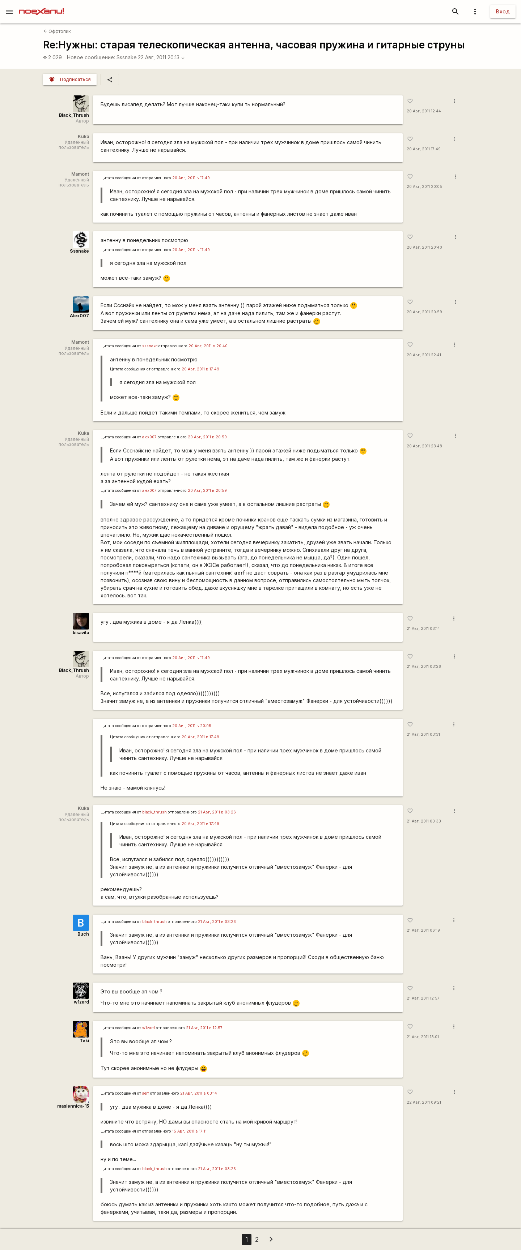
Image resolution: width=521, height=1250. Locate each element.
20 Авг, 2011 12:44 (424, 111)
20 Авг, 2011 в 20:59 (207, 437)
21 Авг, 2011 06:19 (423, 930)
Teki (84, 1040)
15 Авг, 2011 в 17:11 (189, 1131)
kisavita (81, 632)
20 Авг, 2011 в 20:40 (208, 346)
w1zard (81, 1002)
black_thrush (154, 812)
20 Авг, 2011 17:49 (424, 149)
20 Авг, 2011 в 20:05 (191, 725)
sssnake (149, 346)
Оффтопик (57, 31)
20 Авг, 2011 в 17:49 (191, 178)
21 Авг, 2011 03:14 (423, 628)
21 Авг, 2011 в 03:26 (217, 812)
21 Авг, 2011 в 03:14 (198, 1093)
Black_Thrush (74, 115)
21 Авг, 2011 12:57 (423, 998)
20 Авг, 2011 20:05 (424, 186)
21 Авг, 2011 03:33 (424, 821)
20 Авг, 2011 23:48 (424, 446)
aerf (145, 1093)
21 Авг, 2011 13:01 (423, 1037)
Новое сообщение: (91, 57)
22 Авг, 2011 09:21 (424, 1102)
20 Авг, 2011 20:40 (424, 247)
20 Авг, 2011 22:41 (424, 355)
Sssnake (127, 57)
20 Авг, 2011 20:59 (424, 312)
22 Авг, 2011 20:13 (161, 57)
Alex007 (79, 315)
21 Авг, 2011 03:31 (423, 734)
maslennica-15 (73, 1106)
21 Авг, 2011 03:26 (424, 666)
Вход (503, 11)
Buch (83, 934)
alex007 (149, 437)
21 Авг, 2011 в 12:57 (204, 1028)
